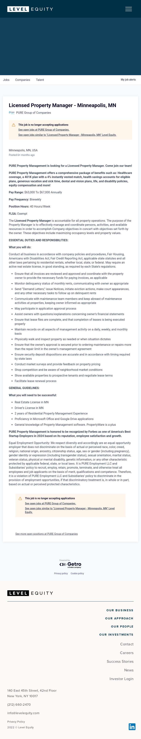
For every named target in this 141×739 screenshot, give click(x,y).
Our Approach (119, 618)
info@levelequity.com (23, 713)
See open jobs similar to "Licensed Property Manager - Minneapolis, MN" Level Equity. (67, 134)
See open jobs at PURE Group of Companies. (43, 129)
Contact (127, 644)
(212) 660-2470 (19, 705)
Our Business (120, 610)
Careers (127, 653)
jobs (6, 80)
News (129, 670)
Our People (122, 626)
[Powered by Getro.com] (70, 564)
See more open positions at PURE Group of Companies (46, 533)
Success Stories (120, 661)
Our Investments (116, 635)
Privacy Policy (16, 721)
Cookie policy (77, 573)
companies (22, 80)
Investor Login (122, 679)
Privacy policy (61, 573)
